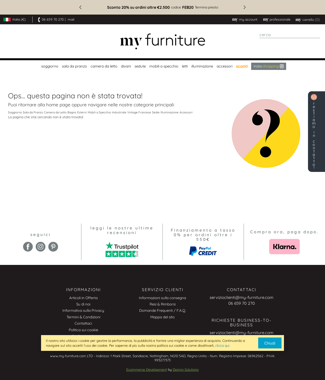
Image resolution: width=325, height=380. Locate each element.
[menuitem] (49, 66)
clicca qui (222, 345)
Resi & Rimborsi (163, 304)
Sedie (156, 112)
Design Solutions (186, 369)
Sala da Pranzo (33, 112)
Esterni (82, 112)
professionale (280, 19)
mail (71, 19)
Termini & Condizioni (83, 317)
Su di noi (83, 304)
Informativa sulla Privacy (83, 310)
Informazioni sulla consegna (162, 298)
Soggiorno (15, 112)
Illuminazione (170, 112)
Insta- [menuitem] (269, 66)
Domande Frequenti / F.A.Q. (162, 310)
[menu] (162, 66)
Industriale (119, 112)
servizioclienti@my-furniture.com (242, 297)
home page (58, 105)
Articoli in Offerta (83, 298)
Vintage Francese (139, 112)
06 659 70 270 (53, 19)
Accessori (186, 112)
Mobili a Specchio (99, 112)
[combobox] (289, 35)
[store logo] (162, 41)
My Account (248, 19)
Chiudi (269, 343)
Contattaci (83, 323)
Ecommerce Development (146, 369)
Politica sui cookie (83, 330)
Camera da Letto (55, 112)
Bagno (72, 112)
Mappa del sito (162, 317)
